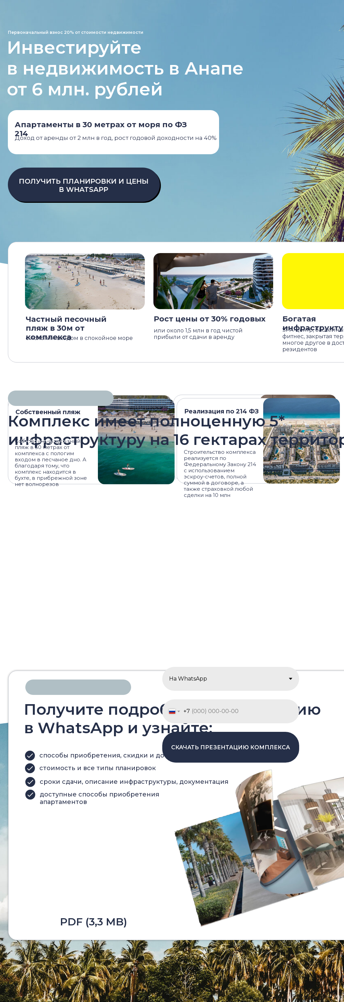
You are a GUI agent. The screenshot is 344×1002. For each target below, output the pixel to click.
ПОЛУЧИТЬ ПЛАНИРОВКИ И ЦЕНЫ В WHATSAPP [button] (84, 185)
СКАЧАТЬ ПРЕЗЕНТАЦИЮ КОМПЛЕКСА (230, 747)
